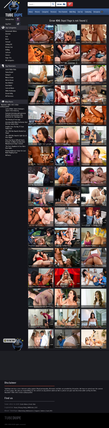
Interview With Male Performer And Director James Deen (16, 123)
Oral (6, 36)
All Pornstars (9, 96)
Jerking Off (8, 44)
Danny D (8, 75)
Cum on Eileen (9, 88)
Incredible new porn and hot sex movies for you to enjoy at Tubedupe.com (14, 8)
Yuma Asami (9, 72)
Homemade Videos (11, 31)
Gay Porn (8, 24)
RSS (51, 411)
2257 (36, 407)
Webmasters (30, 411)
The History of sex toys (12, 120)
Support (37, 411)
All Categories (9, 60)
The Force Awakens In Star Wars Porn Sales (15, 147)
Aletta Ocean (9, 80)
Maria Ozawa (9, 77)
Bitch (7, 39)
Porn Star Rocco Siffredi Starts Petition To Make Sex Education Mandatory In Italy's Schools (15, 142)
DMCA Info (31, 407)
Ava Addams (9, 83)
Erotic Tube (32, 404)
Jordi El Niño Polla (10, 70)
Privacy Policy (23, 407)
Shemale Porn (9, 19)
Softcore (8, 52)
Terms (15, 407)
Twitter (43, 411)
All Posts (8, 155)
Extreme (8, 34)
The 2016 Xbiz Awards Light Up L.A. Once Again (16, 136)
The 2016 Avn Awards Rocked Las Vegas (15, 132)
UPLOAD (61, 4)
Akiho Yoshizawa (10, 91)
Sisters (7, 55)
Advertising (21, 411)
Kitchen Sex (9, 47)
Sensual (7, 42)
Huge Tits (8, 58)
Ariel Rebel (8, 85)
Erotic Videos (24, 404)
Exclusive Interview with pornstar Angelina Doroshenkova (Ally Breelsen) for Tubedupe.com (15, 115)
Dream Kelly (9, 93)
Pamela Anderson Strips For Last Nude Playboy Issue (15, 152)
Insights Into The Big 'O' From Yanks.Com (14, 127)
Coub (47, 411)
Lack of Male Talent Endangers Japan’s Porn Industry (14, 110)
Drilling (7, 50)
